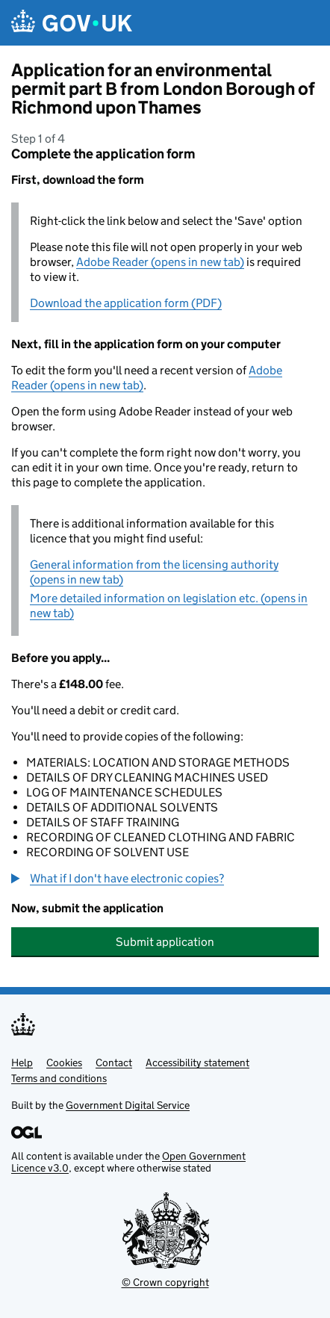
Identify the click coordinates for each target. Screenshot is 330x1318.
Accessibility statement (197, 1062)
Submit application (165, 942)
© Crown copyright (165, 1282)
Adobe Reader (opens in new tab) (160, 262)
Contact (114, 1062)
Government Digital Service (128, 1105)
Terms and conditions (59, 1078)
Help (22, 1062)
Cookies (64, 1062)
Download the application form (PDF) (126, 303)
